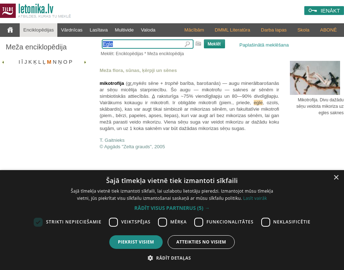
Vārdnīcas (71, 30)
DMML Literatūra (232, 30)
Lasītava (99, 30)
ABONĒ (328, 30)
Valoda (148, 30)
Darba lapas (274, 30)
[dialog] (172, 220)
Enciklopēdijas (38, 30)
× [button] (336, 177)
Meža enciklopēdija (36, 47)
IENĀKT (330, 11)
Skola (303, 30)
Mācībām (194, 30)
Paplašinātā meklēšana (264, 45)
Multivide (124, 30)
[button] (172, 208)
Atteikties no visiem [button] (201, 242)
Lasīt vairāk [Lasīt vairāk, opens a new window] (255, 198)
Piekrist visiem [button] (136, 242)
